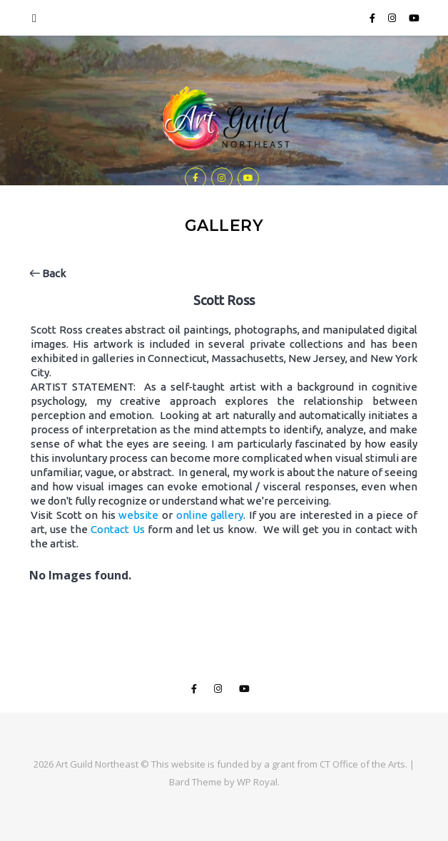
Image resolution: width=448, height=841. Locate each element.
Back (47, 273)
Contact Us (117, 529)
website (138, 515)
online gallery (210, 515)
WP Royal (257, 781)
